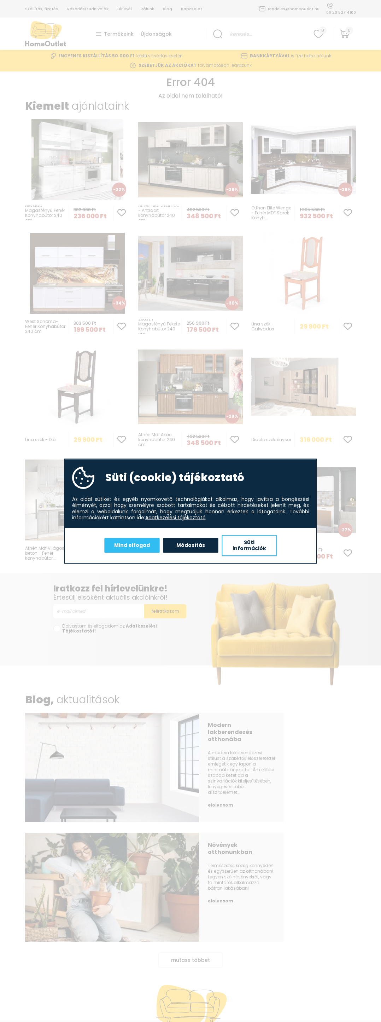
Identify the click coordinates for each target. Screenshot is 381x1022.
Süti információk (249, 545)
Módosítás (190, 545)
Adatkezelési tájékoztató (175, 518)
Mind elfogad (132, 545)
